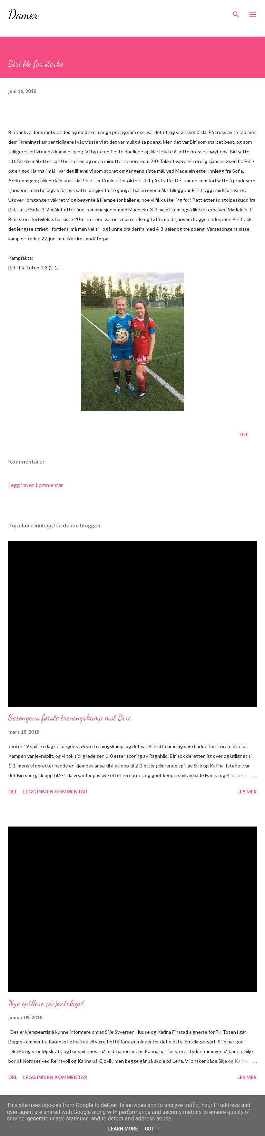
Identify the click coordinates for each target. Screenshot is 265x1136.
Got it (152, 1129)
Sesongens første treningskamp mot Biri (69, 718)
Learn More (123, 1129)
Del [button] (243, 434)
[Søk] (236, 12)
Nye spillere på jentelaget (46, 1003)
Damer (23, 14)
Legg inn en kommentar (35, 484)
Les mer (247, 791)
